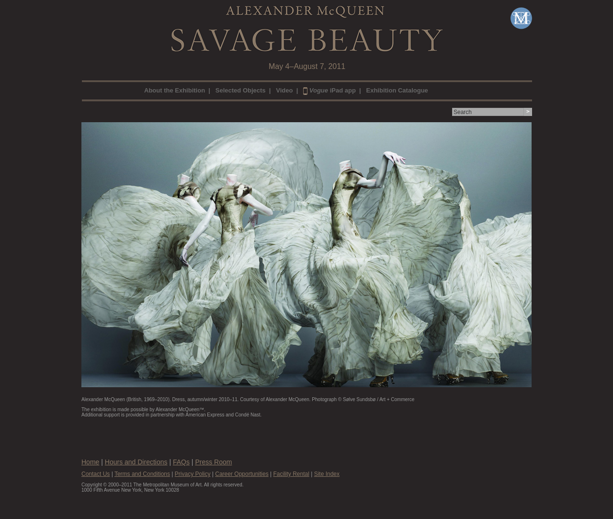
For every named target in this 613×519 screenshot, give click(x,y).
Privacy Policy (193, 474)
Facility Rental (291, 474)
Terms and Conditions (142, 474)
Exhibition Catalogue (397, 90)
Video (284, 90)
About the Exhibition (174, 90)
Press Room (213, 462)
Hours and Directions (136, 462)
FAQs (181, 462)
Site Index (327, 474)
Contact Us (95, 474)
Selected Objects (241, 90)
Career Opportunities (241, 474)
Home (90, 462)
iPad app (329, 90)
